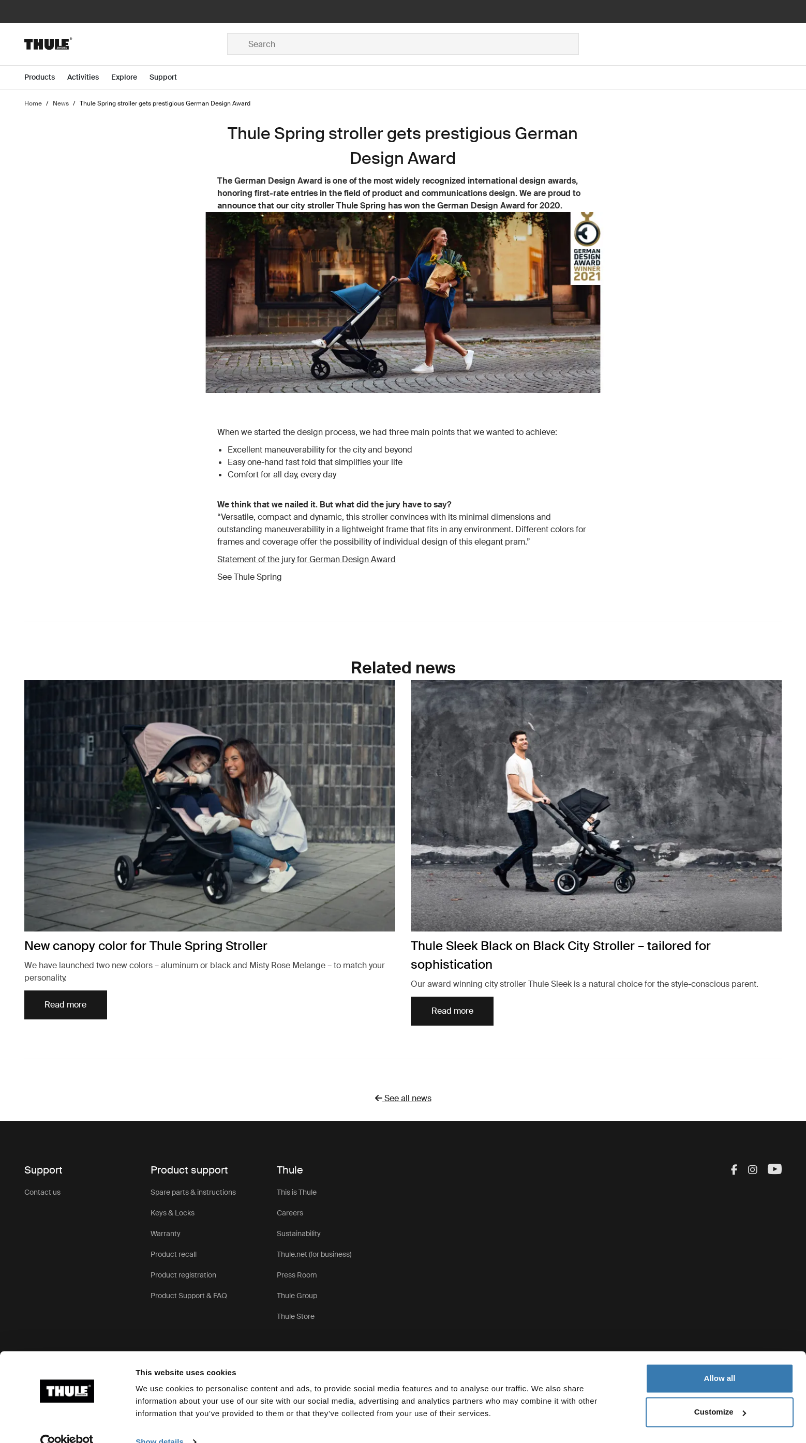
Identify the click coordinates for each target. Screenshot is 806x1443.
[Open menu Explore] (130, 77)
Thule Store (296, 1316)
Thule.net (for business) (314, 1254)
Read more (65, 1004)
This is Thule (297, 1192)
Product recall (174, 1254)
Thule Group (297, 1295)
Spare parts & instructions (193, 1192)
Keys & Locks (173, 1212)
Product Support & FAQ (189, 1295)
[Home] (125, 44)
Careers (290, 1212)
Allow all (720, 1359)
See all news (407, 1098)
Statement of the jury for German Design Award (306, 559)
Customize (720, 1392)
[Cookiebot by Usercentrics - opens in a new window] (67, 1423)
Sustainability (299, 1233)
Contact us (42, 1192)
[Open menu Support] (169, 77)
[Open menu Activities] (89, 77)
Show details (160, 1422)
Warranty (166, 1233)
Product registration (183, 1275)
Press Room (297, 1275)
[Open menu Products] (45, 77)
